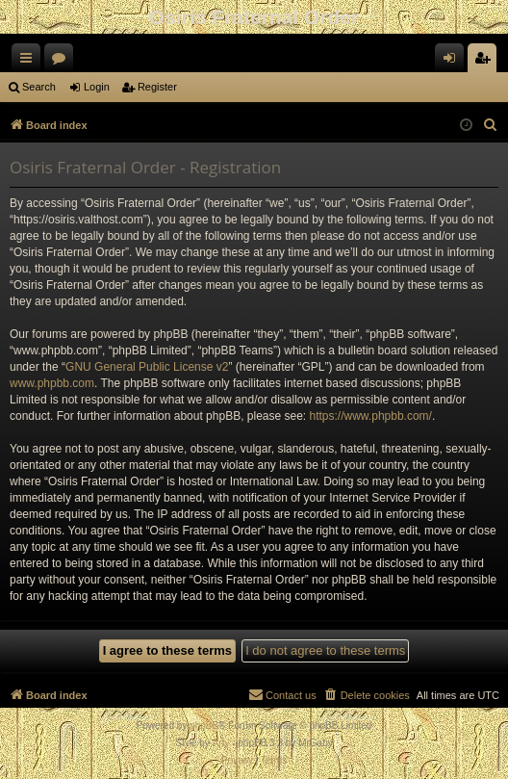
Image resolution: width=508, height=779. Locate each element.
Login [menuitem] (454, 61)
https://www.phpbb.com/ (371, 416)
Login (97, 86)
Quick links (29, 61)
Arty (221, 743)
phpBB (204, 725)
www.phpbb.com (52, 383)
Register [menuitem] (486, 61)
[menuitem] (490, 125)
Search (39, 86)
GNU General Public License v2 (146, 367)
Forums (62, 61)
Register (157, 86)
